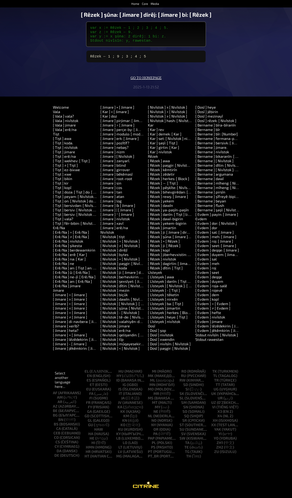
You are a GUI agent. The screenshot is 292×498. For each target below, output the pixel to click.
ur (220, 401)
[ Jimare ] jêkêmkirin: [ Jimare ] (78, 352)
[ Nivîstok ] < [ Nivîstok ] (120, 352)
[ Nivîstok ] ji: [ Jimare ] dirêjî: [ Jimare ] (132, 276)
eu (88, 392)
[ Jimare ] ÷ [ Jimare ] (117, 128)
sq (186, 419)
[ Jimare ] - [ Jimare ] (70, 347)
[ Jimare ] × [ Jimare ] (117, 111)
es (89, 384)
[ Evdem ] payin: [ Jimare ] (216, 218)
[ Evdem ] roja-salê (211, 289)
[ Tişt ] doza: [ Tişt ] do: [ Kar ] (77, 195)
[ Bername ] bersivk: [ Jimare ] (220, 146)
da (59, 454)
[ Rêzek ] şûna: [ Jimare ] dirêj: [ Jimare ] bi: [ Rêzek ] (190, 240)
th (188, 459)
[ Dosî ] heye (205, 111)
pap (151, 442)
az (55, 410)
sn (185, 410)
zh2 (219, 451)
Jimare (58, 294)
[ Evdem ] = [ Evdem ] (212, 307)
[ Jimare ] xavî (111, 227)
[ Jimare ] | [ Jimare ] (116, 213)
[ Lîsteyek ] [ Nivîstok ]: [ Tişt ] (172, 289)
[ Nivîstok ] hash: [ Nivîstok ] (171, 124)
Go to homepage (146, 81)
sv (183, 437)
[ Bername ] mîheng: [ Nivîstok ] (221, 187)
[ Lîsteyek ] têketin (163, 298)
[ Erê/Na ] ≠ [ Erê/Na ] (71, 240)
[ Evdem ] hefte (208, 316)
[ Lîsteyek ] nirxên (163, 303)
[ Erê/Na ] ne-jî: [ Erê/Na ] (74, 280)
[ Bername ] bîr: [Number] (216, 137)
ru (183, 379)
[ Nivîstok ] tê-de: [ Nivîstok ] (124, 320)
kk (122, 415)
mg (119, 459)
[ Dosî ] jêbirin (206, 115)
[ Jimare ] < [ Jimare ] (70, 307)
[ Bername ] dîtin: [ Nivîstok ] (219, 169)
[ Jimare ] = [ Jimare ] (70, 316)
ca (58, 432)
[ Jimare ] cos (111, 191)
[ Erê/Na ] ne (63, 267)
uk (213, 397)
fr (88, 406)
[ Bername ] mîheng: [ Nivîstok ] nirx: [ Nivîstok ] (235, 191)
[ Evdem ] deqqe (208, 280)
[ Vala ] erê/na (65, 133)
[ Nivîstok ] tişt (112, 240)
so (184, 415)
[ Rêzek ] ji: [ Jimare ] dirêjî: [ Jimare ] (178, 236)
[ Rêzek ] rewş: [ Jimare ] (168, 200)
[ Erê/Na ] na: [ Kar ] (69, 262)
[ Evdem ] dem (207, 298)
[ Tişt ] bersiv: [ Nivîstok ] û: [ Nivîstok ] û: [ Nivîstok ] (96, 218)
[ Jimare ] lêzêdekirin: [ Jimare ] (78, 343)
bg (55, 419)
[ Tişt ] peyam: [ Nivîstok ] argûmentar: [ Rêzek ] (92, 200)
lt (120, 451)
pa (155, 437)
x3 (220, 415)
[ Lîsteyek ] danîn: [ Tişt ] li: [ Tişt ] (176, 285)
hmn (90, 451)
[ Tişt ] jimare (64, 155)
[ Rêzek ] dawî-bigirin (165, 222)
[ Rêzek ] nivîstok (162, 262)
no (154, 424)
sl (182, 401)
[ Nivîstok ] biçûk (114, 298)
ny (153, 428)
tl (215, 379)
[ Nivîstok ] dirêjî (113, 254)
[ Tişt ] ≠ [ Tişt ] (65, 169)
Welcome (61, 111)
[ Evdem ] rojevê (208, 294)
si (187, 392)
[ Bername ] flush (209, 209)
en (89, 379)
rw (183, 384)
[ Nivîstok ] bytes (114, 258)
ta (187, 446)
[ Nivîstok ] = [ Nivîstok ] (120, 245)
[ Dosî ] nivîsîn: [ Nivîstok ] (169, 347)
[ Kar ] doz (108, 120)
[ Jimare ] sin (110, 187)
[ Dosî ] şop (157, 334)
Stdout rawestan (209, 343)
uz (213, 406)
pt (150, 455)
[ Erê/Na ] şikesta (67, 249)
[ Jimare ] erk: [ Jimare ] (119, 142)
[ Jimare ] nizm (112, 155)
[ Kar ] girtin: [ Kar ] (163, 151)
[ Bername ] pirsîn (210, 195)
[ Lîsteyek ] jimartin (164, 312)
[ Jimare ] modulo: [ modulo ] (123, 137)
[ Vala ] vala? (63, 120)
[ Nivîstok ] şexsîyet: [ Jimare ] (125, 285)
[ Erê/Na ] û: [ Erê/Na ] (71, 276)
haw (98, 433)
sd (185, 388)
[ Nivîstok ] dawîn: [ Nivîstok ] (124, 303)
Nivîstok (107, 236)
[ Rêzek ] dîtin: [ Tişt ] (165, 271)
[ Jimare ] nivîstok (115, 222)
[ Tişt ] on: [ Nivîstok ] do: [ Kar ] (78, 204)
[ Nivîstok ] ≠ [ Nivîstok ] (120, 249)
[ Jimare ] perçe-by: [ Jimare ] (124, 133)
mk (151, 379)
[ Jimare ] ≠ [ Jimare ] (70, 320)
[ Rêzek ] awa (159, 164)
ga (89, 415)
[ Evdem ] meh (207, 267)
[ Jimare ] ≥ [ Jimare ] (70, 303)
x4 (219, 419)
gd (87, 419)
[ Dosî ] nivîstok (160, 338)
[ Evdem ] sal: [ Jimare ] (214, 236)
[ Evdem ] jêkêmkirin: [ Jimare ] (220, 334)
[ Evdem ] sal (206, 262)
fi (91, 401)
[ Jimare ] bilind (113, 169)
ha (90, 437)
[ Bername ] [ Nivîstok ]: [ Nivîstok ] (224, 173)
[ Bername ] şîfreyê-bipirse (218, 200)
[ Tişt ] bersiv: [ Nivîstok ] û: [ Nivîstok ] (85, 213)
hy (119, 379)
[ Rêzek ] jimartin (162, 231)
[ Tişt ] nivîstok (65, 151)
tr (216, 384)
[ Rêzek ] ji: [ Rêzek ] (164, 249)
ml (152, 384)
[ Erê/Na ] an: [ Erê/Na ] (72, 285)
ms (150, 401)
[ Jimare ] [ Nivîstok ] (117, 160)
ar (60, 405)
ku (120, 433)
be (55, 414)
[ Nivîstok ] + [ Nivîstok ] (120, 262)
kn (124, 424)
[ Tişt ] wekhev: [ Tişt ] (71, 164)
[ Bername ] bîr (207, 133)
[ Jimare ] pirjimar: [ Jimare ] (123, 124)
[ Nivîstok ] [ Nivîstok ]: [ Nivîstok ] (128, 307)
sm (184, 406)
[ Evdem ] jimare (209, 325)
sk (182, 397)
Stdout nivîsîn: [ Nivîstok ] (216, 338)
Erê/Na (59, 231)
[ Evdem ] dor (206, 231)
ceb (56, 436)
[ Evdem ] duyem (209, 285)
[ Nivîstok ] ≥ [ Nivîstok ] (167, 120)
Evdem (201, 222)
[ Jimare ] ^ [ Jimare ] (117, 218)
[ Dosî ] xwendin (161, 343)
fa (91, 397)
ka (120, 410)
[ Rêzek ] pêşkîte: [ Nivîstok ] (171, 191)
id (118, 384)
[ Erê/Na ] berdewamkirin (74, 254)
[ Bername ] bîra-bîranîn (215, 128)
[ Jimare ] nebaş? (114, 151)
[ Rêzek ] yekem (161, 204)
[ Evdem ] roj (205, 271)
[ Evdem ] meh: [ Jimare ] (215, 240)
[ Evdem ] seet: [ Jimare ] (215, 249)
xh (215, 424)
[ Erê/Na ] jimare (67, 289)
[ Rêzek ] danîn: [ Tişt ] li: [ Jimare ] (176, 218)
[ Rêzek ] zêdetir (161, 178)
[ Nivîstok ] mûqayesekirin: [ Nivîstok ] (132, 347)
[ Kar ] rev (156, 133)
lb (118, 442)
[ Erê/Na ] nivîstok (68, 245)
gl (90, 424)
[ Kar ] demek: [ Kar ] (164, 137)
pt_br (153, 459)
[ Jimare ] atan (112, 200)
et (92, 388)
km (126, 419)
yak (217, 433)
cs (57, 445)
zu (216, 455)
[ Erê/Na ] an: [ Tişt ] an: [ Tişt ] (78, 271)
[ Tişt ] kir (61, 187)
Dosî (151, 329)
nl (150, 419)
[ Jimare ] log (111, 204)
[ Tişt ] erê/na (64, 160)
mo (151, 392)
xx (213, 428)
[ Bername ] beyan (210, 204)
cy (57, 450)
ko (123, 428)
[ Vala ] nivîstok (65, 124)
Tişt (56, 137)
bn (60, 423)
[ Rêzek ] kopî (159, 254)
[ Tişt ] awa (62, 142)
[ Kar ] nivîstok (160, 155)
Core (145, 3)
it (120, 397)
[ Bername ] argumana (214, 178)
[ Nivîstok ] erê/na (115, 334)
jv (120, 406)
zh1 (220, 446)
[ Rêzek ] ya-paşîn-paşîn (168, 213)
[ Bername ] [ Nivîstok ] (214, 164)
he (92, 442)
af (55, 396)
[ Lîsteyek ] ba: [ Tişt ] (165, 307)
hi (93, 446)
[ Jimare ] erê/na (114, 231)
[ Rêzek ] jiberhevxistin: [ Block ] (174, 258)
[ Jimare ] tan (111, 195)
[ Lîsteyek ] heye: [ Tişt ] (168, 320)
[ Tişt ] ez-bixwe (66, 173)
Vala (56, 115)
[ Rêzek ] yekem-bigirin (167, 227)
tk (214, 375)
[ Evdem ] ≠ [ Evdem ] (212, 312)
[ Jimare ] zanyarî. (115, 164)
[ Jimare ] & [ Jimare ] (117, 209)
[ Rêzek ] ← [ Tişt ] (163, 187)
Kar (151, 128)
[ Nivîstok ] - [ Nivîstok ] (119, 316)
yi (220, 437)
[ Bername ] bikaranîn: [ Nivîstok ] (223, 160)
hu (121, 375)
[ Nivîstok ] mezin (114, 294)
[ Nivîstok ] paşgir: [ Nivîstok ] (124, 267)
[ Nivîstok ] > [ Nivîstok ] (167, 115)
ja (123, 401)
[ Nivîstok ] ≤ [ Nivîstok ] (167, 111)
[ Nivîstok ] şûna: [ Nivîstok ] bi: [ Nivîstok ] (135, 312)
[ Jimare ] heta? (65, 334)
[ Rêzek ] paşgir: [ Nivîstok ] (170, 169)
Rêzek (153, 160)
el (87, 375)
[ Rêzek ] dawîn (160, 209)
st (182, 428)
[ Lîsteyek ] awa (161, 280)
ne (155, 415)
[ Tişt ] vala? (63, 222)
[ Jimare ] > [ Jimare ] (70, 298)
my (157, 410)
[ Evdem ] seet (207, 276)
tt (218, 388)
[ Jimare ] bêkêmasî (116, 178)
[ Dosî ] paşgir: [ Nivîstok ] (169, 352)
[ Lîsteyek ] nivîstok (164, 325)
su (182, 433)
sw (182, 442)
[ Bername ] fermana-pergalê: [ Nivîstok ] (230, 142)
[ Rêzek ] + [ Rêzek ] (164, 245)
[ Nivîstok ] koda (113, 271)
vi (214, 410)
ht (87, 459)
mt (155, 406)
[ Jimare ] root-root (116, 182)
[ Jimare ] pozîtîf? (114, 146)
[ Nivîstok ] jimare (115, 329)
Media (155, 3)
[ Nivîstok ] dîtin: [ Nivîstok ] (123, 289)
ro (183, 375)
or (155, 433)
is (120, 392)
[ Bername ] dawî (209, 182)
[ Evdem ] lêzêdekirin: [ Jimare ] (221, 329)
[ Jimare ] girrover (115, 173)
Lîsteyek (155, 276)
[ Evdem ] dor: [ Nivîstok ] (216, 227)
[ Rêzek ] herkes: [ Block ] (168, 182)
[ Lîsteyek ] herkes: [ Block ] (170, 316)
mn (152, 388)
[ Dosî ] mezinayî (209, 120)
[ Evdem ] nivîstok (210, 320)
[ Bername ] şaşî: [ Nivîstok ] (218, 213)
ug (216, 392)
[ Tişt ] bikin (62, 182)
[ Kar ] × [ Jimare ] (114, 115)
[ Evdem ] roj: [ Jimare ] (214, 245)
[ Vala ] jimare (64, 128)
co (56, 441)
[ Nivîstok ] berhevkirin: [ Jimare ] (127, 280)
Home (135, 3)
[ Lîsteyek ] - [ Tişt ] (164, 294)
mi (154, 375)
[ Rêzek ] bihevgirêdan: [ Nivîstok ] (176, 195)
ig (124, 388)
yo (216, 442)
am (60, 401)
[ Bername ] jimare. (211, 151)
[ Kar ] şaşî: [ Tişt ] (162, 146)
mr (156, 397)
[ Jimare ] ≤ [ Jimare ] (70, 312)
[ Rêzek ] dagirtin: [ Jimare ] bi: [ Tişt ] (178, 267)
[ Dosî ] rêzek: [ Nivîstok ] (215, 124)
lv (120, 455)
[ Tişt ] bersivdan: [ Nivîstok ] (77, 209)
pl (154, 446)
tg (187, 455)
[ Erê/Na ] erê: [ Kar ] (70, 258)
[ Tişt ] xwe (62, 178)
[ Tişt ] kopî (62, 191)
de (56, 459)
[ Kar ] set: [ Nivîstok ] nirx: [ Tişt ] (175, 142)
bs (56, 427)
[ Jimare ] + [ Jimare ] (70, 338)
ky (118, 437)
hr (88, 455)
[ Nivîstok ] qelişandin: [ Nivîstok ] (128, 338)
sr (184, 424)
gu (90, 428)
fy (90, 410)
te (186, 451)
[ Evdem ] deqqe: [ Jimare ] (217, 254)
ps (153, 451)
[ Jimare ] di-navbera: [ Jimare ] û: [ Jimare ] (88, 325)
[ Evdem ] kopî (207, 303)
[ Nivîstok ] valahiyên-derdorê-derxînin (133, 325)
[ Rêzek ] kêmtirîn (162, 173)
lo (125, 446)
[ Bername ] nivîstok (212, 155)
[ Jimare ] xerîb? (66, 329)
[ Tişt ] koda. (63, 146)
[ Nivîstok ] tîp (112, 343)
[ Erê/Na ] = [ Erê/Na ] (71, 236)
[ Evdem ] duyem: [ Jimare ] (217, 258)
